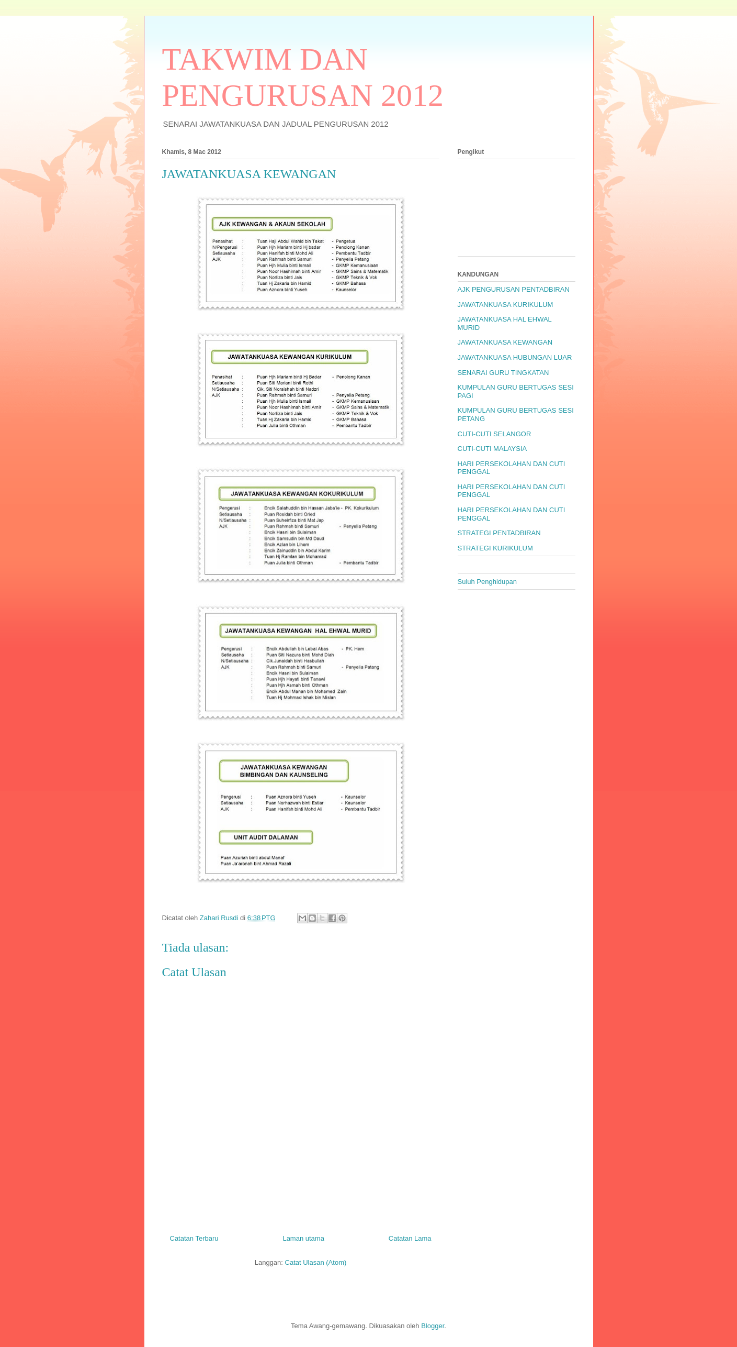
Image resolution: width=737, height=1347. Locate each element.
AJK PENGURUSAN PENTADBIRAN (514, 289)
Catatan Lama (410, 1238)
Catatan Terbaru (194, 1238)
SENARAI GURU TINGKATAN (503, 373)
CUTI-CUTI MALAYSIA (492, 448)
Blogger (432, 1326)
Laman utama (303, 1238)
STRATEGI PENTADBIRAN (499, 533)
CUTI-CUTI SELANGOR (494, 434)
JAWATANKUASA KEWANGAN (505, 342)
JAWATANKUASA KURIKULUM (505, 304)
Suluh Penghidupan (487, 582)
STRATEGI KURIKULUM (495, 548)
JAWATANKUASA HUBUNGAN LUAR (515, 357)
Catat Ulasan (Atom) (316, 1262)
